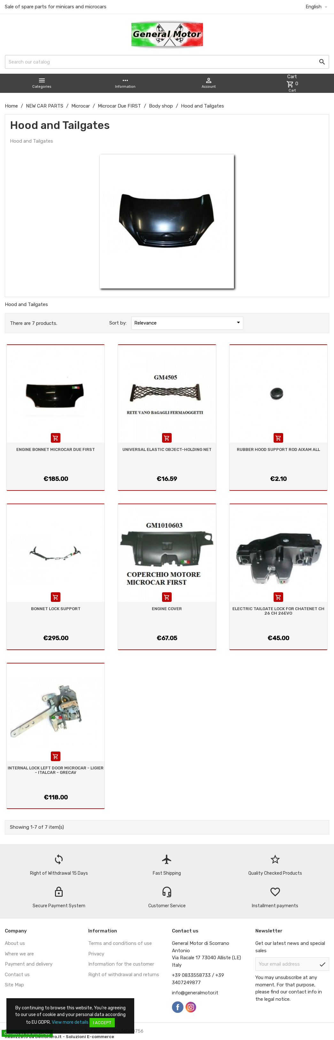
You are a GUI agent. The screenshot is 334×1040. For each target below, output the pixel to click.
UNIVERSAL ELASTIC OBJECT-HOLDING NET (167, 449)
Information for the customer (121, 964)
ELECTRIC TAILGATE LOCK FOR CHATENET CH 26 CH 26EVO (278, 611)
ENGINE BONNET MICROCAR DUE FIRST (55, 449)
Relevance (188, 322)
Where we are (19, 954)
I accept (102, 1022)
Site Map (14, 985)
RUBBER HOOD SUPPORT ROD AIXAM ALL (278, 449)
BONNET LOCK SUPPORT (56, 608)
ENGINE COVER (167, 608)
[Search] (167, 62)
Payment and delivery (28, 964)
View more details (70, 1022)
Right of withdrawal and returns (123, 974)
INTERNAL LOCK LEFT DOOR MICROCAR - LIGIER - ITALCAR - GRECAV (56, 770)
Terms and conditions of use (120, 943)
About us (15, 943)
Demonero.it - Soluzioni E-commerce (74, 1036)
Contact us (17, 974)
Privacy (96, 954)
